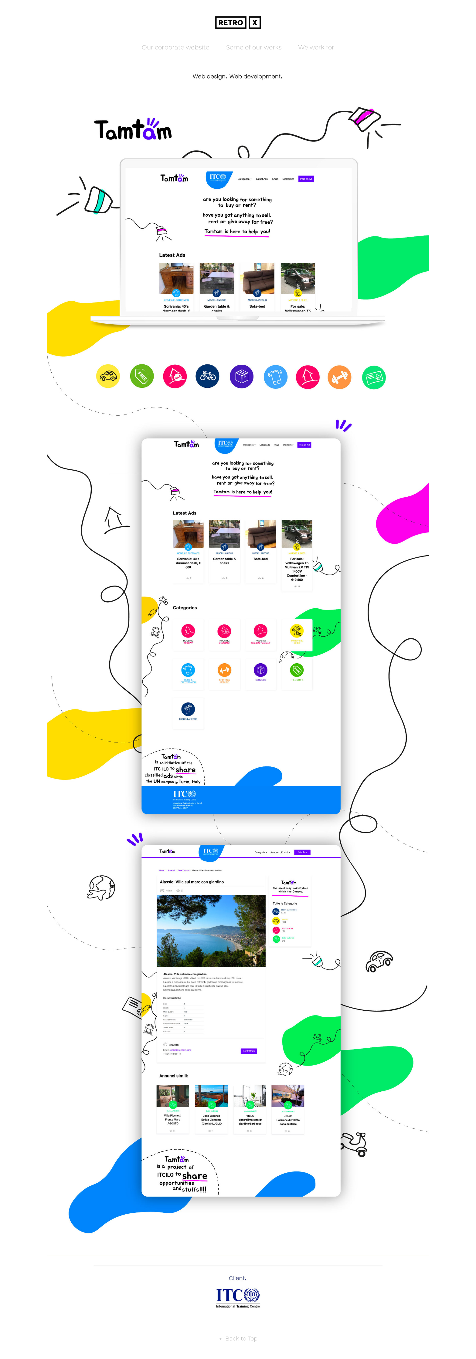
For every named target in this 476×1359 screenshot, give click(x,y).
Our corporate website (175, 47)
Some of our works (254, 47)
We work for (316, 47)
